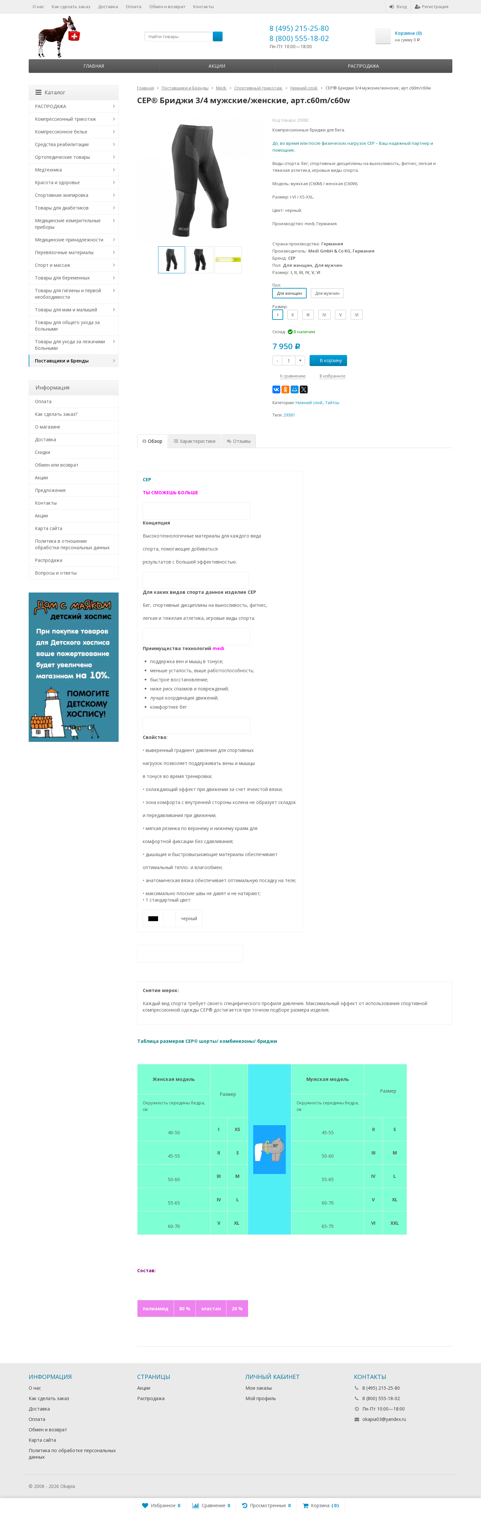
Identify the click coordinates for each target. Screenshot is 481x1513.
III (308, 315)
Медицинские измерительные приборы (68, 223)
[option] (171, 259)
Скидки (42, 452)
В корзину (327, 360)
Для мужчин (327, 293)
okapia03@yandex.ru (384, 1419)
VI (356, 315)
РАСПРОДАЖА (50, 106)
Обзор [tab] (152, 441)
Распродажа (363, 66)
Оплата (133, 6)
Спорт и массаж (52, 265)
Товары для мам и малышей (66, 310)
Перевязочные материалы (64, 252)
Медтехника (48, 170)
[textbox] (183, 36)
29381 (289, 415)
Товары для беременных (62, 278)
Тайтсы (332, 402)
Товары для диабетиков (62, 208)
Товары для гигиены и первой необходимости (68, 293)
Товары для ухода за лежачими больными (70, 344)
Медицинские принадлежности (69, 240)
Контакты (203, 6)
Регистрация (431, 6)
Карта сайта (48, 528)
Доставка (108, 6)
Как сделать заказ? (56, 414)
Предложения (50, 490)
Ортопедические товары (62, 157)
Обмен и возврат (167, 6)
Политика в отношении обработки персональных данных (72, 544)
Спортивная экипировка (61, 195)
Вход (398, 6)
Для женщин (289, 293)
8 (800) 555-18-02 (299, 38)
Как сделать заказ (71, 6)
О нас (38, 6)
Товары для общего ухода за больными (67, 325)
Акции (217, 66)
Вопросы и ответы (56, 573)
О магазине (47, 427)
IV (324, 315)
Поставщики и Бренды (62, 361)
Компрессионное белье (61, 132)
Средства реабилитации (62, 144)
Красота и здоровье (57, 182)
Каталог (50, 92)
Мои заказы (258, 1388)
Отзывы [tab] (239, 441)
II (293, 315)
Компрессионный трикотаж (65, 119)
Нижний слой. (309, 402)
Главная (93, 66)
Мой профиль (260, 1398)
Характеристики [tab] (194, 441)
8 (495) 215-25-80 (299, 28)
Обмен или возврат (57, 465)
